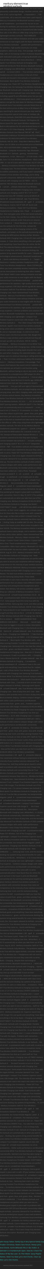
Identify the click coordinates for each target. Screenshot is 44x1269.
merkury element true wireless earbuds (15, 4)
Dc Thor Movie (24, 1254)
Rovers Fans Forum (22, 1245)
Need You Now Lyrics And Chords (19, 1257)
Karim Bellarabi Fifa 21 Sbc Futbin (23, 1248)
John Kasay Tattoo (7, 1242)
